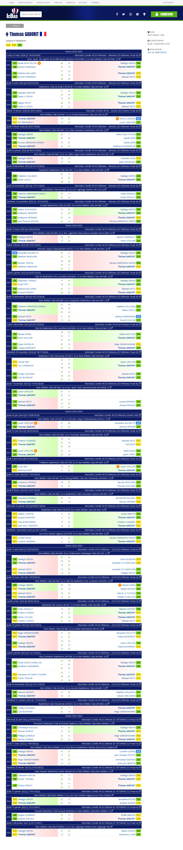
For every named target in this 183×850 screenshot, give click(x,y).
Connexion (164, 14)
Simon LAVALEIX (127, 118)
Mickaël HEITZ (128, 76)
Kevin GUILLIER (25, 337)
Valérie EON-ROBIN (27, 209)
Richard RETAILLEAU (125, 498)
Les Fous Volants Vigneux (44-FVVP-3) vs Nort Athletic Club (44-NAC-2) (73, 533)
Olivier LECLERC (25, 617)
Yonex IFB (58, 3)
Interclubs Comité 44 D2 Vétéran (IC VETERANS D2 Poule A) (111, 719)
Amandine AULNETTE (28, 252)
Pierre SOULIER (128, 240)
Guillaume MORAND (27, 213)
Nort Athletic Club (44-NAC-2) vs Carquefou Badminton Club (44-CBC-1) (74, 300)
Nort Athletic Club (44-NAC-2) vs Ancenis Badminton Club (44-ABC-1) (74, 688)
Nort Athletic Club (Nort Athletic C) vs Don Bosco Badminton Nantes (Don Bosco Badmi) (73, 747)
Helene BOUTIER (127, 334)
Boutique (83, 3)
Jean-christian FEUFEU (124, 755)
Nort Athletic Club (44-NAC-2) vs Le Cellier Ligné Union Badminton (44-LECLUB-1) (74, 154)
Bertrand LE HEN (127, 834)
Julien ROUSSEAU (127, 162)
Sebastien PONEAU (27, 482)
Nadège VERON (127, 63)
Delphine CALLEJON (27, 176)
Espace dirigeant (25, 3)
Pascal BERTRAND (27, 522)
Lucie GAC (23, 466)
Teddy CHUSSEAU (26, 373)
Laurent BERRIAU (127, 401)
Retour (15, 25)
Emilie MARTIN (128, 513)
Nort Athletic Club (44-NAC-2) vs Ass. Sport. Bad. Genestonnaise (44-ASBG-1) (73, 387)
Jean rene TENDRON (28, 525)
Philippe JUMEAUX (26, 735)
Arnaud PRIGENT (26, 292)
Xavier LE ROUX (25, 96)
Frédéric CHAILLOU (126, 596)
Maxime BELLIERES (27, 288)
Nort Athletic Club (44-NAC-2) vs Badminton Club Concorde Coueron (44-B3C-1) (74, 494)
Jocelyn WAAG (24, 537)
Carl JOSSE (130, 444)
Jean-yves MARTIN (126, 763)
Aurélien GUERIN (127, 803)
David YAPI (23, 284)
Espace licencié (43, 3)
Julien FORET (129, 454)
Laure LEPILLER (127, 361)
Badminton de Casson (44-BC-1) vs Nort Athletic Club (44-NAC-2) (74, 604)
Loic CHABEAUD (26, 365)
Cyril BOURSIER (25, 377)
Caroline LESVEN (127, 751)
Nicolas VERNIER (127, 501)
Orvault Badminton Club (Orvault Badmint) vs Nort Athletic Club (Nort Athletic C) (74, 811)
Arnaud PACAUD (127, 405)
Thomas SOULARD (126, 486)
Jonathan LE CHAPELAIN (123, 562)
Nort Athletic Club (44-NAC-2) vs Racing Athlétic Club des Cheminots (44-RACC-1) (73, 478)
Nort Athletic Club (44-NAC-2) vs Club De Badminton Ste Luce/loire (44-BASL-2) (74, 581)
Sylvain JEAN (129, 138)
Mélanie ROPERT (127, 609)
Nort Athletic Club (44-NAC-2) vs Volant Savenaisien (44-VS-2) (74, 628)
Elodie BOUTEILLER (27, 63)
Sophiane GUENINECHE (124, 146)
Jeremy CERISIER (127, 426)
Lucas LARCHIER (127, 122)
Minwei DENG (24, 334)
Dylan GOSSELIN (26, 344)
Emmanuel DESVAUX (125, 759)
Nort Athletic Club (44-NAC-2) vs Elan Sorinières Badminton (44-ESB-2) (73, 130)
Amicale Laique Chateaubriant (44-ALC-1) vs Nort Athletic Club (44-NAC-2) (74, 248)
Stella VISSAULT (25, 609)
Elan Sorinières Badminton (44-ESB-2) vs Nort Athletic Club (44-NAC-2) (73, 656)
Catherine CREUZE (26, 775)
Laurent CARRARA (26, 541)
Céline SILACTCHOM (125, 134)
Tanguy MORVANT (27, 347)
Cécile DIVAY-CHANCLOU (30, 662)
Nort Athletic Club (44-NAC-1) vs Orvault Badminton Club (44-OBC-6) (73, 114)
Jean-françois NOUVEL (28, 221)
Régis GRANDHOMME (124, 344)
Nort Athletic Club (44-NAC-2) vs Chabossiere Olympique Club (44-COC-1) (74, 553)
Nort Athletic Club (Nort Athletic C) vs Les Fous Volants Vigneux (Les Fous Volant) (73, 795)
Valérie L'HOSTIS (26, 513)
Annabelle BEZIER (127, 799)
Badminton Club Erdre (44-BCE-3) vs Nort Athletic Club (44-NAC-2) (73, 509)
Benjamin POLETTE (126, 633)
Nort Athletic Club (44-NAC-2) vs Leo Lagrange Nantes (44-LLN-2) (73, 189)
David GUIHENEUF (126, 636)
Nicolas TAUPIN (25, 263)
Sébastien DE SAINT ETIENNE (32, 674)
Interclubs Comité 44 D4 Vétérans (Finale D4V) (117, 415)
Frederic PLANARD (27, 440)
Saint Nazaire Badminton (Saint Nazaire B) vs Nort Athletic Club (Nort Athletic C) (74, 771)
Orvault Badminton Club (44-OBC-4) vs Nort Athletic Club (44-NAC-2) (73, 205)
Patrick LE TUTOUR (126, 593)
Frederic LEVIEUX (26, 612)
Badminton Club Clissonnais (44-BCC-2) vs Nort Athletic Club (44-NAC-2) (73, 356)
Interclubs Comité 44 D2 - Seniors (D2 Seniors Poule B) (113, 110)
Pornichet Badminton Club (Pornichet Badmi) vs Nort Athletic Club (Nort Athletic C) (74, 723)
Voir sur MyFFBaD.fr (157, 52)
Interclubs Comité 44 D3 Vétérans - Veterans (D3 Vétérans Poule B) (108, 55)
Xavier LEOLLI (24, 179)
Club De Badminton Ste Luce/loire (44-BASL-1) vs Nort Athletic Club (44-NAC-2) (74, 276)
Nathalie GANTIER (26, 92)
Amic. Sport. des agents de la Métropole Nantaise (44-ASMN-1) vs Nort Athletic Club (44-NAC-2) (73, 59)
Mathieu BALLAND (27, 73)
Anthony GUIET (25, 470)
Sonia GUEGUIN (127, 559)
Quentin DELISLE (26, 818)
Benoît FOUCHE (127, 320)
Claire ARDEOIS (128, 193)
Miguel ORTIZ (24, 102)
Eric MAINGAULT (26, 122)
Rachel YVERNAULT (126, 237)
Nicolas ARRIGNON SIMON (31, 142)
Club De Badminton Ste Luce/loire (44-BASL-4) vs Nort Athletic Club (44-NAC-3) (74, 328)
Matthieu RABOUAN (27, 256)
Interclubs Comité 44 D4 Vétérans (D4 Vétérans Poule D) (113, 431)
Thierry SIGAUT (25, 785)
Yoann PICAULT (127, 197)
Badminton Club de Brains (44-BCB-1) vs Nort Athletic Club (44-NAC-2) (73, 86)
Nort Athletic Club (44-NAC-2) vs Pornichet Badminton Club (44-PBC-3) (73, 434)
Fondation (70, 3)
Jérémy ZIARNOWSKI (125, 316)
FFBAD (11, 3)
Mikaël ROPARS (128, 588)
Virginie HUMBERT (26, 815)
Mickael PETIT (128, 440)
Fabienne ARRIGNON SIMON (31, 193)
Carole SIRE (23, 361)
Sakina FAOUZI (128, 830)
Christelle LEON (128, 158)
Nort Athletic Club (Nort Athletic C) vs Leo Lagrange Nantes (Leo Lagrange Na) (73, 826)
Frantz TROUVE (25, 678)
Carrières (95, 3)
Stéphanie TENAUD (27, 280)
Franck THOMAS (26, 779)
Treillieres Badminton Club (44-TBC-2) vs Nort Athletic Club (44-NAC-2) (73, 462)
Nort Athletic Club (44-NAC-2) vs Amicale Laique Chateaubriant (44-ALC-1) (74, 419)
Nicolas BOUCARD (126, 482)
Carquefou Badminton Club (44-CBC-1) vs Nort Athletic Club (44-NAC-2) (74, 170)
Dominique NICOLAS (28, 727)
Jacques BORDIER (26, 517)
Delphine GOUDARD (125, 692)
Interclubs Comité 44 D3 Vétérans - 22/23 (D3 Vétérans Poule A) (109, 549)
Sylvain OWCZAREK (126, 695)
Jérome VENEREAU (27, 67)
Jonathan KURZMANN (28, 666)
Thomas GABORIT (126, 66)
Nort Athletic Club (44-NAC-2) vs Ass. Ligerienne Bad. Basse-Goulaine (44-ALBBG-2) (74, 233)
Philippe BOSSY (128, 573)
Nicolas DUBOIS (25, 731)
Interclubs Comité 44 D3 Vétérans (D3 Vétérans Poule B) (113, 229)
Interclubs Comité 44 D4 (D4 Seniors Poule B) (118, 324)
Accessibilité (168, 3)
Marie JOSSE (129, 450)
